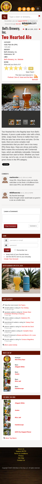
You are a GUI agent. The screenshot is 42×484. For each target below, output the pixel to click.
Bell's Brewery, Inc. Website (13, 59)
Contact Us (21, 475)
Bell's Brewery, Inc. (11, 30)
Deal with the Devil (28, 341)
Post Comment (10, 241)
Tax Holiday (24, 322)
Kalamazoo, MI (9, 54)
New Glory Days (20, 374)
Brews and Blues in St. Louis (26, 349)
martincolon (14, 192)
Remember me (22, 264)
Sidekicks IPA (25, 332)
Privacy (21, 470)
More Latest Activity (11, 359)
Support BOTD (21, 466)
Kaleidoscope (19, 403)
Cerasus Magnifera (27, 354)
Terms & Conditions (21, 468)
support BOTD (22, 21)
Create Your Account (11, 273)
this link (18, 24)
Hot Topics (21, 319)
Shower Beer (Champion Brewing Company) (17, 327)
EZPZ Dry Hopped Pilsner (23, 446)
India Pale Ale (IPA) (10, 45)
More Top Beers (11, 452)
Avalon (17, 388)
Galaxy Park (30, 337)
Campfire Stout (28, 345)
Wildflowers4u (15, 207)
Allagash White (20, 381)
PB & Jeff (18, 396)
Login (7, 265)
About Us (21, 463)
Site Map (21, 472)
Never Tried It (30, 72)
